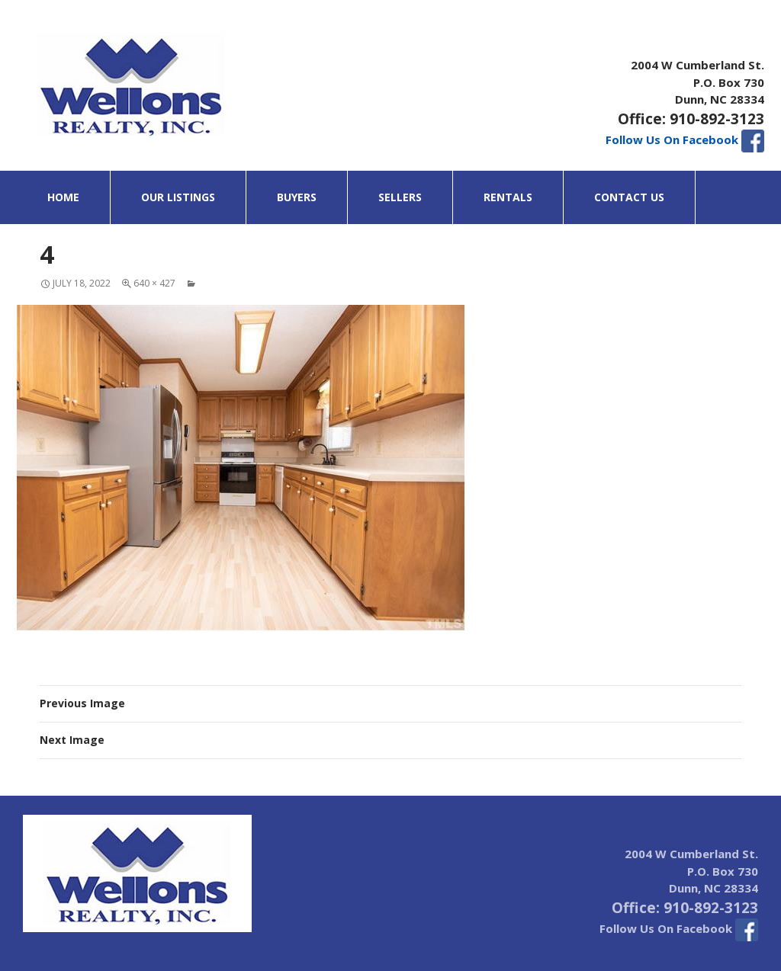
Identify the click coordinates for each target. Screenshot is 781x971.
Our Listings (178, 197)
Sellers (400, 197)
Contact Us (629, 197)
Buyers (297, 197)
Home (63, 197)
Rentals (508, 197)
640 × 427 (154, 283)
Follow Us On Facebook (685, 139)
